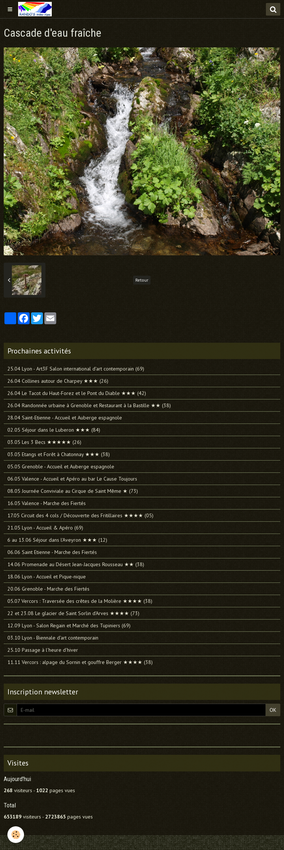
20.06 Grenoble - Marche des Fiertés (48, 588)
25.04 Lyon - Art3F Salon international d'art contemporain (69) (75, 368)
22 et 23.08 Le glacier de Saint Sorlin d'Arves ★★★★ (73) (73, 613)
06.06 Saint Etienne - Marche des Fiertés (52, 552)
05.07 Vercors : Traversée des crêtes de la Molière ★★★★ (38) (79, 601)
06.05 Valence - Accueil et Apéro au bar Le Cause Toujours (72, 478)
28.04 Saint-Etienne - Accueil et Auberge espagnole (64, 417)
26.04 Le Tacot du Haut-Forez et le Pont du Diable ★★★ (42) (76, 393)
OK (273, 710)
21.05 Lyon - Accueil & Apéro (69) (45, 527)
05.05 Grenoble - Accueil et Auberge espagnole (60, 466)
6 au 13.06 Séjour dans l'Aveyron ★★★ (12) (57, 540)
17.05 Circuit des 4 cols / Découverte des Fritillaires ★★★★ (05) (80, 515)
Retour (141, 280)
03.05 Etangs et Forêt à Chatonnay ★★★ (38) (58, 454)
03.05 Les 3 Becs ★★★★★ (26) (44, 442)
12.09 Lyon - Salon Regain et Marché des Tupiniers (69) (69, 625)
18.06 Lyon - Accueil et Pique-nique (46, 576)
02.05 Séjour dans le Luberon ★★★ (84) (53, 429)
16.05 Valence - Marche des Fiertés (46, 503)
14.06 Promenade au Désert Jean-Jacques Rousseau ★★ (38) (75, 564)
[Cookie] (15, 834)
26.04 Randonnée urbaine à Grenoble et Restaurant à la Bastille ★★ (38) (89, 405)
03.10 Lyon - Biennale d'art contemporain (52, 637)
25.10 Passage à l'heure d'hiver (42, 650)
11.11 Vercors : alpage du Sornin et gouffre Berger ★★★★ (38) (80, 662)
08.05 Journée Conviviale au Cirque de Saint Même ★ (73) (72, 491)
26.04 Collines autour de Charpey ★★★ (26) (57, 381)
